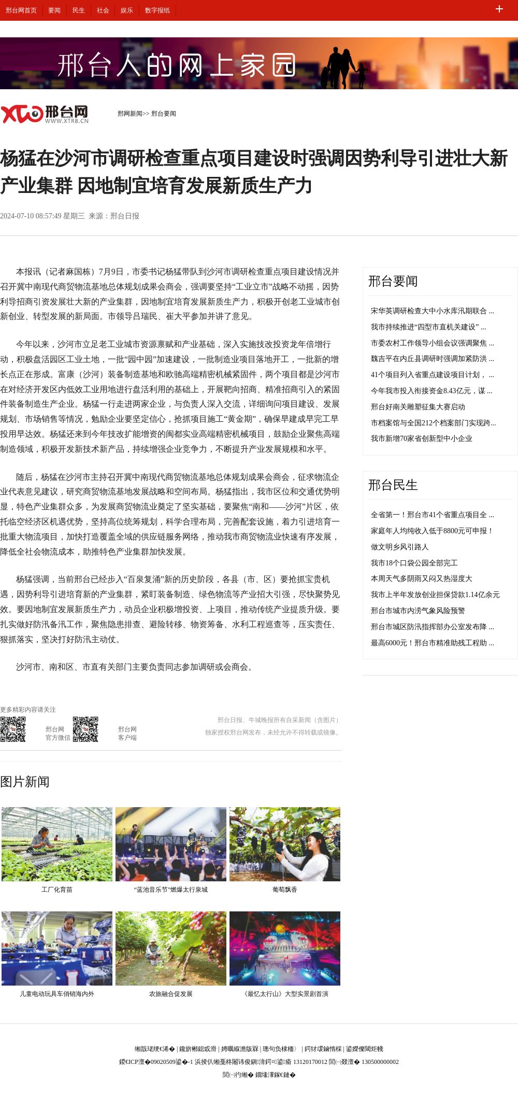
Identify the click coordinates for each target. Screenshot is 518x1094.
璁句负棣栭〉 (281, 1049)
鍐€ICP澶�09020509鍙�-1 (156, 1061)
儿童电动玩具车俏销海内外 (57, 994)
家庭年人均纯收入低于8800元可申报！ (432, 531)
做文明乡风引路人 (400, 547)
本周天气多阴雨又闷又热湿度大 (421, 579)
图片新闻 (25, 781)
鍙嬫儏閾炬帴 (364, 1049)
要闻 (54, 10)
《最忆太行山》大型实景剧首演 (284, 994)
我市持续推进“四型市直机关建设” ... (428, 327)
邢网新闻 (130, 113)
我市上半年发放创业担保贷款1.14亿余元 (435, 595)
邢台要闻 (163, 113)
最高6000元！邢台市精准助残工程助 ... (432, 643)
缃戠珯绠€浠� (155, 1049)
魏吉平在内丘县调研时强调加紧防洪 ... (432, 359)
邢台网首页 (21, 10)
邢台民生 (393, 485)
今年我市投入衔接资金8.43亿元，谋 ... (432, 391)
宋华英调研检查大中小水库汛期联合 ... (432, 311)
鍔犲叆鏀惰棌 (323, 1049)
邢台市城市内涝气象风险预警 (418, 611)
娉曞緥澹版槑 (239, 1049)
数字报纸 (157, 10)
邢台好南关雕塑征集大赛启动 (418, 407)
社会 (103, 10)
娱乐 (127, 10)
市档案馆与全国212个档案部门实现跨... (433, 423)
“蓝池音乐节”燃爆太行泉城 (171, 889)
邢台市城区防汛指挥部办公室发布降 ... (432, 627)
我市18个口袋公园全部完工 (414, 563)
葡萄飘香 (284, 889)
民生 (79, 10)
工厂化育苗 (57, 889)
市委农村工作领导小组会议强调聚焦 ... (432, 343)
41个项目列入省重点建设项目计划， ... (432, 375)
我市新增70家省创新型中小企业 (421, 438)
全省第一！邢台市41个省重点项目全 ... (432, 515)
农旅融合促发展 (171, 994)
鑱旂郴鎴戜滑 (198, 1049)
